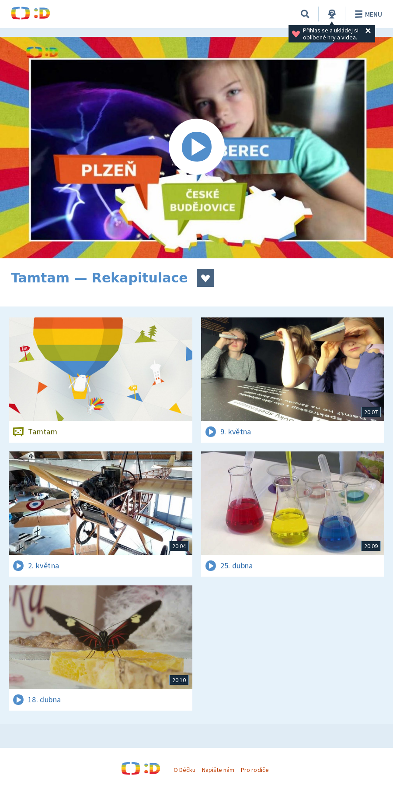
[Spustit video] (196, 147)
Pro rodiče (254, 770)
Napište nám (218, 770)
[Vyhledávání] (305, 14)
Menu (367, 14)
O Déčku (184, 770)
